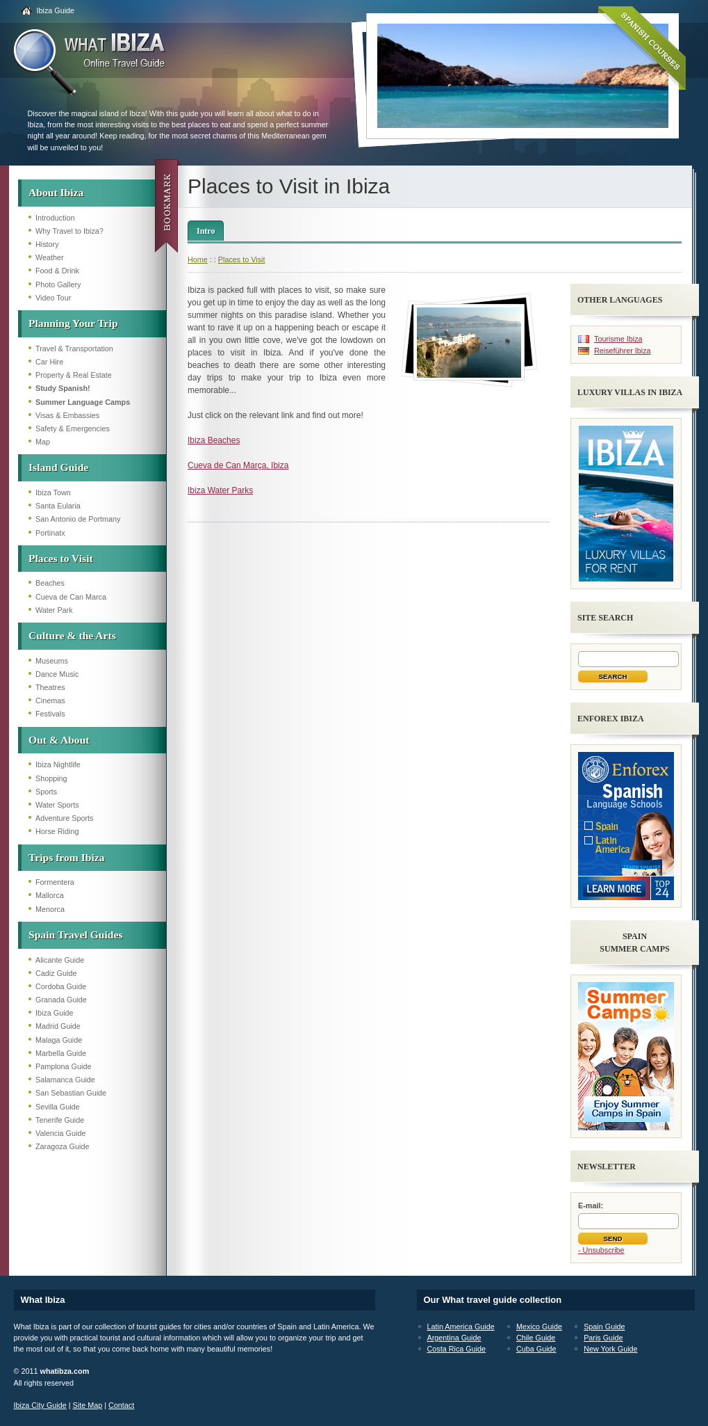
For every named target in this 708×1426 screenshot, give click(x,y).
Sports (46, 791)
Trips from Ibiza (66, 857)
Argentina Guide (454, 1337)
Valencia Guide (60, 1133)
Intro (206, 231)
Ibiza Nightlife (58, 764)
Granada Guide (61, 999)
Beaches (50, 583)
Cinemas (50, 700)
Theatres (50, 687)
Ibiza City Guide (40, 1405)
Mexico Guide (539, 1326)
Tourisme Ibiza (618, 339)
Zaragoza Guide (62, 1146)
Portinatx (50, 533)
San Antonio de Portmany (77, 519)
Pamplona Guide (63, 1066)
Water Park (54, 610)
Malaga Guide (58, 1040)
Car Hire (49, 362)
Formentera (54, 882)
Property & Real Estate (73, 375)
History (47, 244)
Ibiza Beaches (214, 440)
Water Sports (57, 805)
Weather (49, 257)
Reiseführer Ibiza (622, 350)
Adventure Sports (64, 818)
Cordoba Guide (60, 986)
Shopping (51, 778)
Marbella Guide (60, 1053)
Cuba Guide (536, 1349)
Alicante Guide (59, 960)
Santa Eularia (58, 506)
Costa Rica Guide (456, 1349)
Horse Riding (57, 831)
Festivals (50, 714)
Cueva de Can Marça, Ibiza (238, 465)
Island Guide (58, 467)
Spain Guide (604, 1326)
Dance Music (57, 674)
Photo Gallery (58, 284)
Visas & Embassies (67, 415)
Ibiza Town (53, 492)
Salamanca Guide (65, 1079)
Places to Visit (60, 558)
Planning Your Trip (73, 323)
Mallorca (49, 895)
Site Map (88, 1405)
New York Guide (610, 1349)
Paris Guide (603, 1337)
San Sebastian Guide (70, 1093)
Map (42, 442)
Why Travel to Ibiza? (69, 231)
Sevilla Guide (57, 1107)
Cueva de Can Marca (70, 597)
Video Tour (53, 298)
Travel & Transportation (74, 348)
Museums (51, 661)
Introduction (54, 218)
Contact (121, 1405)
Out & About (59, 740)
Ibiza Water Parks (220, 490)
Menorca (50, 909)
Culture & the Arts (72, 635)
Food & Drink (57, 270)
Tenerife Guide (59, 1120)
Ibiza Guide (56, 10)
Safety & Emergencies (72, 428)
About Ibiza (55, 192)
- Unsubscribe (601, 1250)
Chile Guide (535, 1337)
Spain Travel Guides (75, 934)
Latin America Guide (461, 1326)
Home (198, 259)
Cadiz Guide (55, 973)
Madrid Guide (58, 1026)
